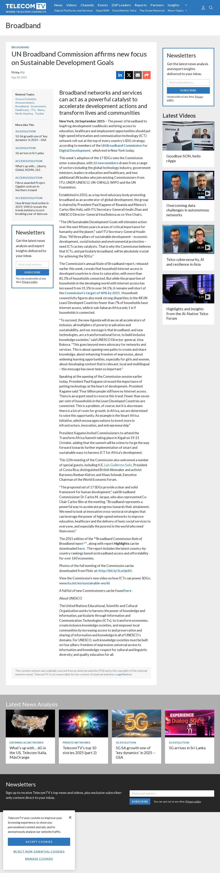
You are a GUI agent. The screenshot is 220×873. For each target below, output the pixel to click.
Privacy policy (30, 281)
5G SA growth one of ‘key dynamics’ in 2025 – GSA (31, 138)
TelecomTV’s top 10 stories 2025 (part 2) (80, 750)
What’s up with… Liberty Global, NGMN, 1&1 (30, 167)
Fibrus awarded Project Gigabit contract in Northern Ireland (30, 186)
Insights (173, 5)
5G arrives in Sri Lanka (29, 153)
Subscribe (32, 272)
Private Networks (76, 742)
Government (38, 106)
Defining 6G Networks (26, 742)
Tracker (39, 113)
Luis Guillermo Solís (118, 465)
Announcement (24, 102)
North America (24, 113)
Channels (87, 5)
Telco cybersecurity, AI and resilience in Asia (185, 261)
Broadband (23, 25)
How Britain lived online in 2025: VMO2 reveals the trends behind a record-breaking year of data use (32, 208)
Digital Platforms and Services (73, 10)
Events (103, 5)
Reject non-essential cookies (38, 851)
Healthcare (22, 109)
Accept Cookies (39, 841)
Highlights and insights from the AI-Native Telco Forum (187, 313)
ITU (22, 72)
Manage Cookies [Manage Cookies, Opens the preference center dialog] (39, 858)
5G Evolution (25, 131)
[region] (39, 840)
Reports (141, 5)
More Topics (177, 10)
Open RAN (102, 10)
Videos (71, 5)
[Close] (70, 817)
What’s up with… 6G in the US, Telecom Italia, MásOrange (28, 752)
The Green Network (152, 10)
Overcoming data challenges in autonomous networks (187, 210)
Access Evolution (25, 99)
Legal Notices (124, 674)
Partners (157, 5)
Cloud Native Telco (124, 10)
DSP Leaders (121, 5)
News (58, 5)
